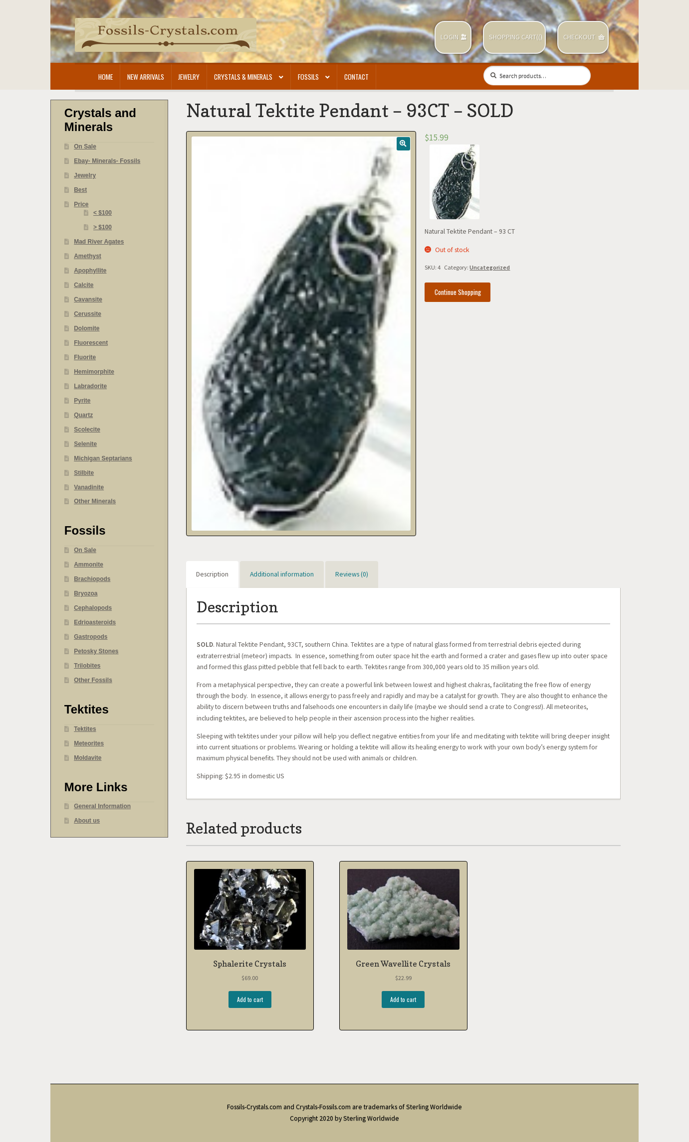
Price (81, 204)
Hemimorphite (94, 371)
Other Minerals (95, 501)
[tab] (212, 574)
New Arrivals (145, 77)
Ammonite (88, 564)
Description (212, 574)
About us (87, 820)
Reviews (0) (351, 574)
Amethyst (87, 256)
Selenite (85, 443)
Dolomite (86, 328)
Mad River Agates (99, 241)
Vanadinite (89, 487)
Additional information (282, 574)
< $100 (102, 212)
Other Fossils (93, 680)
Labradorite (90, 386)
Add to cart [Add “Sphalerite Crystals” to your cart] (250, 999)
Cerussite (87, 313)
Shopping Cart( (513, 37)
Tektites (85, 728)
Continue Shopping (458, 292)
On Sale (85, 146)
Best (80, 189)
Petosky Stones (96, 651)
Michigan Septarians (103, 458)
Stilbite (84, 472)
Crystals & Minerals (243, 77)
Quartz (83, 415)
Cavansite (88, 299)
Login (450, 37)
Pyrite (82, 400)
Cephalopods (93, 607)
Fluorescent (91, 342)
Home (105, 77)
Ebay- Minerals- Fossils (107, 160)
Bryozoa (85, 593)
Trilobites (87, 665)
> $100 (102, 227)
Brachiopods (92, 578)
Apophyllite (90, 270)
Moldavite (87, 757)
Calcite (83, 285)
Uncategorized (489, 267)
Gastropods (90, 636)
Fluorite (85, 357)
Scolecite (87, 429)
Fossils (308, 77)
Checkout (579, 37)
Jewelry (189, 77)
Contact (356, 77)
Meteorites (89, 743)
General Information (102, 806)
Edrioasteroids (95, 622)
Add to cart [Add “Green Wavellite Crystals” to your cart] (403, 999)
